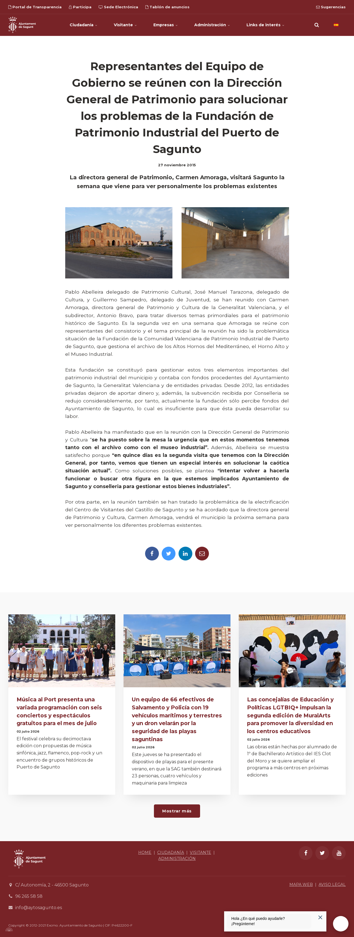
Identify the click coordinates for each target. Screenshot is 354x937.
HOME (144, 852)
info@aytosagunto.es (38, 907)
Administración (212, 24)
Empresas (165, 24)
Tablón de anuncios (167, 7)
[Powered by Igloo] (8, 929)
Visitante (125, 24)
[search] (316, 25)
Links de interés (265, 24)
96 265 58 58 (29, 896)
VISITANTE (200, 852)
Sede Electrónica (118, 7)
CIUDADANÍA (170, 852)
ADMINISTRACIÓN (177, 858)
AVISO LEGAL (332, 884)
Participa (80, 7)
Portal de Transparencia (35, 7)
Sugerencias (331, 7)
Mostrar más (177, 811)
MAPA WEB (301, 884)
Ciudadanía (83, 24)
